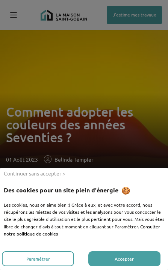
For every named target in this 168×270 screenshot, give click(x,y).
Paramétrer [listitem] (38, 259)
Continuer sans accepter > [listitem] (34, 173)
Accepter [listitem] (124, 259)
